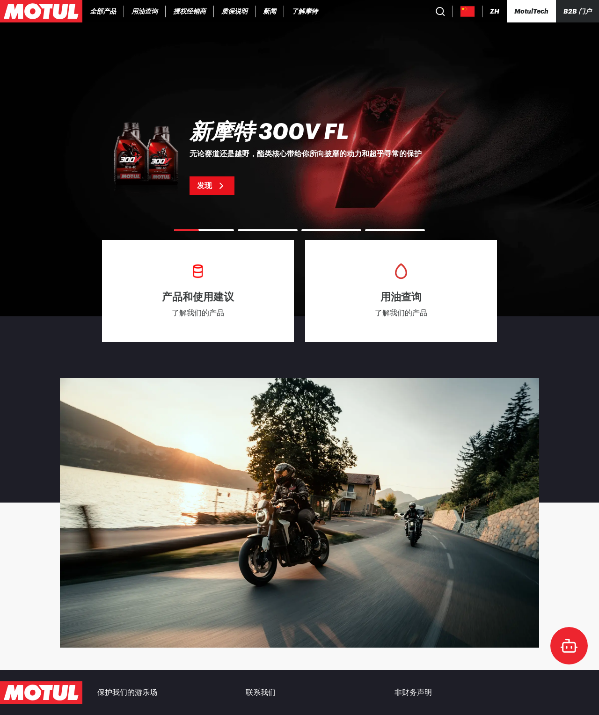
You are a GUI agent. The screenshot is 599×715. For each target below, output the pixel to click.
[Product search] (440, 11)
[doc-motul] (569, 645)
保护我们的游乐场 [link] (127, 692)
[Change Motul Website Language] (494, 11)
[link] (190, 11)
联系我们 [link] (261, 692)
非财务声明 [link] (413, 692)
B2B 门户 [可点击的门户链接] (577, 11)
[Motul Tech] (531, 11)
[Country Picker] (467, 11)
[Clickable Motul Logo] (41, 11)
